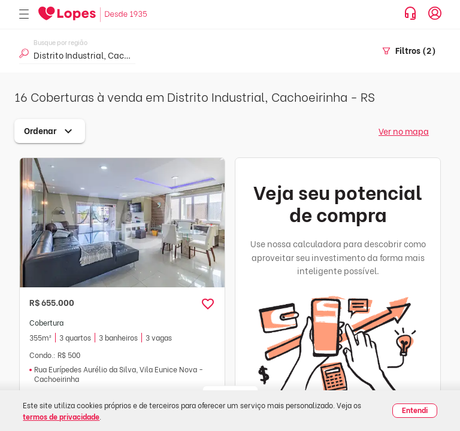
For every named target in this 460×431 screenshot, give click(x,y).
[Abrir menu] (24, 14)
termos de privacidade (61, 416)
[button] (208, 304)
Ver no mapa (404, 131)
